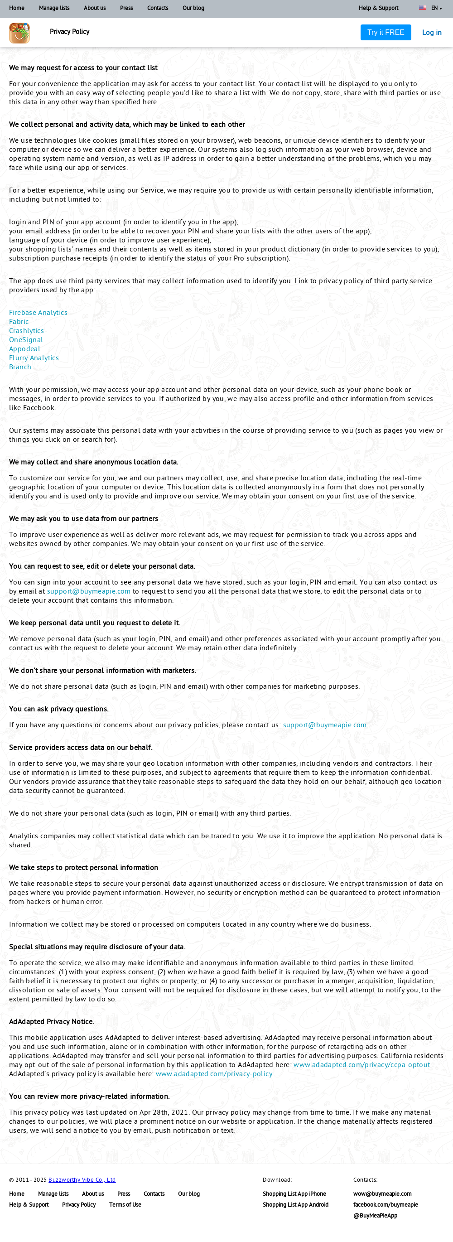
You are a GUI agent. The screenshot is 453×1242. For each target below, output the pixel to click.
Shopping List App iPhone (294, 1194)
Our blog (193, 8)
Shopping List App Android (295, 1205)
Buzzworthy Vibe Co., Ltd (82, 1180)
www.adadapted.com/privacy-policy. (215, 1075)
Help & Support (378, 8)
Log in (432, 33)
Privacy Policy (79, 1205)
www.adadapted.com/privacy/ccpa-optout (363, 1066)
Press (126, 8)
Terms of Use (125, 1205)
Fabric (19, 323)
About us (95, 8)
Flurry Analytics (34, 359)
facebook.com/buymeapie (385, 1205)
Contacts (157, 8)
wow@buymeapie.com (382, 1194)
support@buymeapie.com (89, 592)
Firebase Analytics (38, 313)
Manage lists (54, 8)
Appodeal (24, 350)
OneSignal (26, 341)
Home (16, 8)
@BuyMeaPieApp (375, 1216)
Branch (20, 368)
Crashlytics (26, 332)
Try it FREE (386, 32)
